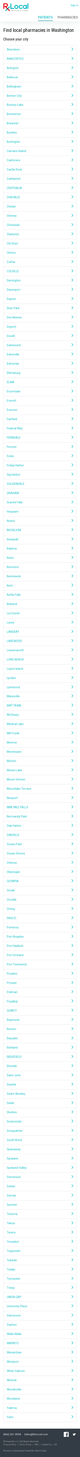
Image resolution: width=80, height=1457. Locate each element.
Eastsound (40, 345)
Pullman (40, 992)
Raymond (40, 1019)
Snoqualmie (40, 1130)
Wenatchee (40, 1352)
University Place (40, 1306)
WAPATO (40, 1343)
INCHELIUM (40, 530)
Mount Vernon (40, 779)
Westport (40, 1361)
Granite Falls (40, 502)
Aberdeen (40, 49)
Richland (40, 1047)
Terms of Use (25, 1444)
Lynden (40, 678)
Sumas (40, 1195)
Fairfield (40, 419)
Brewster (40, 123)
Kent (40, 585)
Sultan (40, 1186)
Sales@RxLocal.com (36, 1434)
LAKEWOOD (40, 641)
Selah (40, 1103)
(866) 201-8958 (12, 1434)
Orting (40, 909)
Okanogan (40, 872)
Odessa (40, 862)
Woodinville (40, 1389)
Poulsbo (40, 973)
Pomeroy (40, 927)
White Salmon (40, 1371)
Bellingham (40, 86)
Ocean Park (40, 844)
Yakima (40, 1408)
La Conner (40, 613)
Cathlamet (40, 178)
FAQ (36, 1444)
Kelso (40, 557)
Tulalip (40, 1269)
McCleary (40, 714)
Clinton (40, 252)
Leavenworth (40, 650)
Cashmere (40, 160)
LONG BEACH (40, 659)
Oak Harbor (40, 825)
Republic (40, 1038)
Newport (40, 798)
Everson (40, 410)
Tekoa (40, 1223)
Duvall (40, 336)
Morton (40, 761)
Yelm (40, 1417)
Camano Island (40, 151)
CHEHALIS (40, 197)
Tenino (40, 1232)
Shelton (40, 1112)
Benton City (40, 95)
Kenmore (40, 567)
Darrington (40, 280)
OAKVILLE (40, 835)
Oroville (40, 899)
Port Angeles (40, 936)
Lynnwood (40, 687)
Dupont (40, 326)
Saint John (40, 1075)
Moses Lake (40, 770)
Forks (40, 456)
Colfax (40, 262)
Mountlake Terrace (40, 788)
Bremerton (40, 114)
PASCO (40, 918)
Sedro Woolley (40, 1093)
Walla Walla (40, 1334)
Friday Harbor (40, 465)
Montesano (40, 751)
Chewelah (40, 225)
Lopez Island (40, 668)
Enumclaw (40, 391)
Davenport (40, 289)
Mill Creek (40, 733)
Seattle (40, 1084)
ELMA (40, 382)
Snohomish (40, 1121)
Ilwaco (40, 520)
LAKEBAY (40, 631)
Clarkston (40, 234)
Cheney (40, 215)
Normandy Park (40, 816)
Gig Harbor (40, 474)
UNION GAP (40, 1297)
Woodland (40, 1398)
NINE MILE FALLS (40, 807)
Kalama (40, 548)
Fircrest (40, 446)
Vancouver (40, 1315)
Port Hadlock (40, 946)
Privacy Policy (9, 1444)
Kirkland (40, 604)
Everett (40, 400)
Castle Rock (40, 169)
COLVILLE (40, 271)
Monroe (40, 742)
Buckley (40, 132)
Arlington (40, 68)
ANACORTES (40, 58)
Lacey (40, 622)
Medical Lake (40, 724)
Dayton (40, 299)
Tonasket (40, 1241)
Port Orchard (40, 955)
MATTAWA (40, 705)
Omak (40, 890)
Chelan (40, 206)
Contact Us (47, 1444)
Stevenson (40, 1177)
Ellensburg (40, 373)
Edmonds (40, 363)
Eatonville (40, 354)
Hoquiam (40, 511)
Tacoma (40, 1214)
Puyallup (40, 1001)
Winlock (40, 1380)
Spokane (40, 1158)
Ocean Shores (40, 853)
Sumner (40, 1204)
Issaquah (40, 539)
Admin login (41, 1451)
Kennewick (40, 576)
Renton (40, 1029)
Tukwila (40, 1260)
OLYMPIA (40, 881)
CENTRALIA (40, 188)
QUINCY (40, 1010)
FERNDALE (40, 437)
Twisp (40, 1287)
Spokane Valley (40, 1167)
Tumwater (40, 1278)
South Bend (40, 1140)
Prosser (40, 982)
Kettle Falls (40, 594)
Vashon (40, 1324)
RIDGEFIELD (40, 1056)
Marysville (40, 696)
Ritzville (40, 1066)
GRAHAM (40, 493)
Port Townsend (40, 964)
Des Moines (40, 317)
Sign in (74, 5)
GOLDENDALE (40, 483)
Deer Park (40, 308)
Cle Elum (40, 243)
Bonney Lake (40, 104)
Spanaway (40, 1149)
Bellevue (40, 77)
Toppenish (40, 1251)
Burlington (40, 141)
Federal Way (40, 428)
